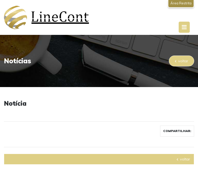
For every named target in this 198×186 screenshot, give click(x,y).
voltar (181, 61)
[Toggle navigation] (184, 27)
